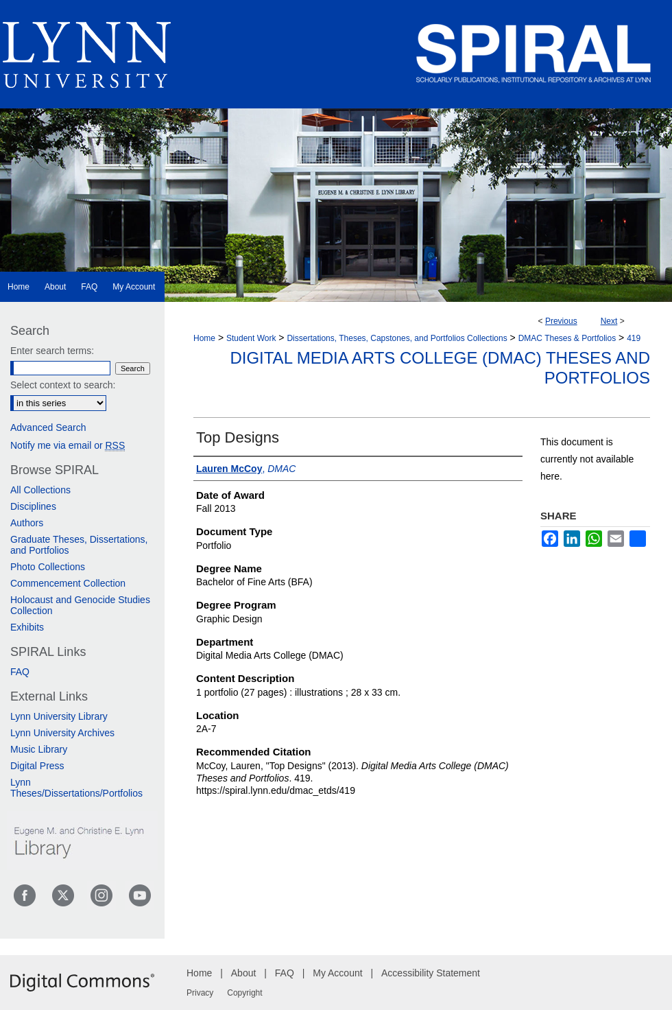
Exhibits (27, 627)
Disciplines (33, 506)
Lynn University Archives (62, 732)
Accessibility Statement (430, 972)
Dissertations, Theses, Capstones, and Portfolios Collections (397, 338)
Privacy (200, 993)
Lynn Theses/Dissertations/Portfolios (76, 788)
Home (204, 338)
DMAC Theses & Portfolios (567, 338)
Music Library (38, 749)
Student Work (251, 338)
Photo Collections (47, 566)
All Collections (40, 489)
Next (609, 321)
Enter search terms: (52, 350)
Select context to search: (62, 384)
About (243, 972)
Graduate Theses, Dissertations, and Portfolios (79, 545)
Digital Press (37, 765)
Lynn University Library (59, 716)
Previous (561, 321)
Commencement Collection (67, 583)
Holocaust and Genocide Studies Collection (80, 605)
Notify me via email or (67, 445)
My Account (337, 972)
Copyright (244, 993)
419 (633, 338)
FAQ (19, 671)
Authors (26, 522)
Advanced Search (48, 427)
